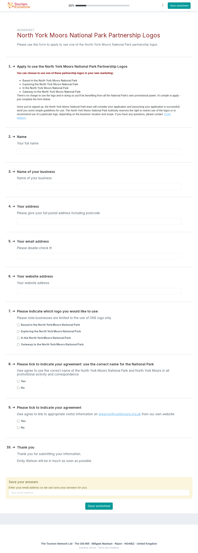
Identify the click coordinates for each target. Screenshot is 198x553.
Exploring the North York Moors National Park (49, 331)
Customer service (87, 547)
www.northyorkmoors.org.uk (120, 414)
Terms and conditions (108, 547)
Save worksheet (179, 5)
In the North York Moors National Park (44, 337)
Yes (21, 381)
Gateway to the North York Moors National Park (50, 344)
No (21, 387)
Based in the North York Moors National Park (48, 324)
